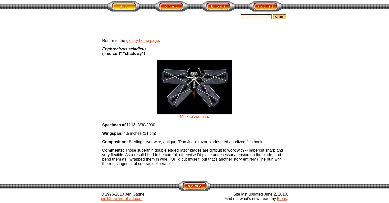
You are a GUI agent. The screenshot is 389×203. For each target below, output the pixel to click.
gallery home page (142, 40)
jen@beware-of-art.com (121, 199)
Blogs (282, 199)
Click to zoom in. (194, 115)
